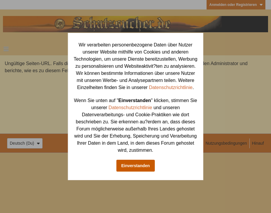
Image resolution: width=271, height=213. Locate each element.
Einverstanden (135, 165)
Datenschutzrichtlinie (171, 87)
